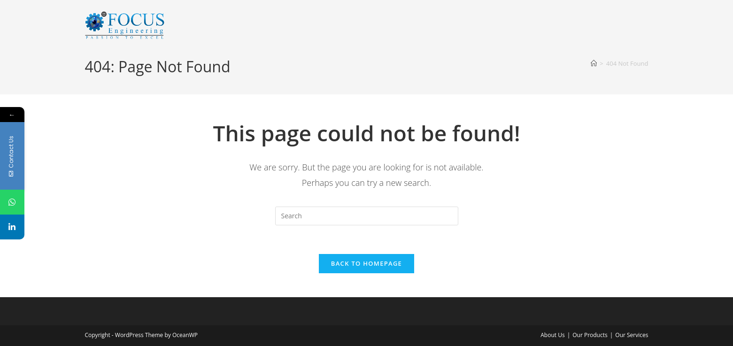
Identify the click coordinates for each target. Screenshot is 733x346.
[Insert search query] (366, 216)
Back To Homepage (366, 263)
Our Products (590, 335)
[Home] (594, 63)
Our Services (631, 335)
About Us (552, 335)
